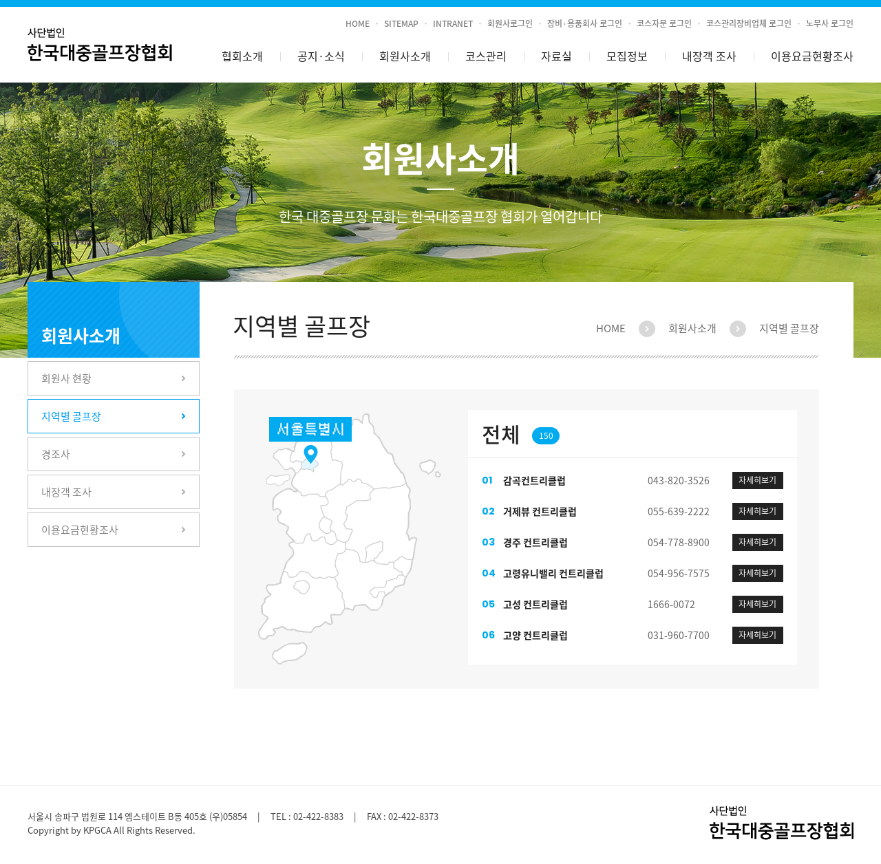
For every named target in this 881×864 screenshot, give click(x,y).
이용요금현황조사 (812, 55)
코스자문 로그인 (664, 23)
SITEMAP (401, 23)
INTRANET (453, 23)
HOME (358, 23)
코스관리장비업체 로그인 (749, 23)
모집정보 (627, 55)
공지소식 (321, 56)
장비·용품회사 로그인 (584, 23)
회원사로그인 (510, 23)
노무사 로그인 (829, 23)
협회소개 (242, 55)
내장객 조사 (709, 55)
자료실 (556, 55)
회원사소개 (405, 55)
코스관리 (486, 55)
